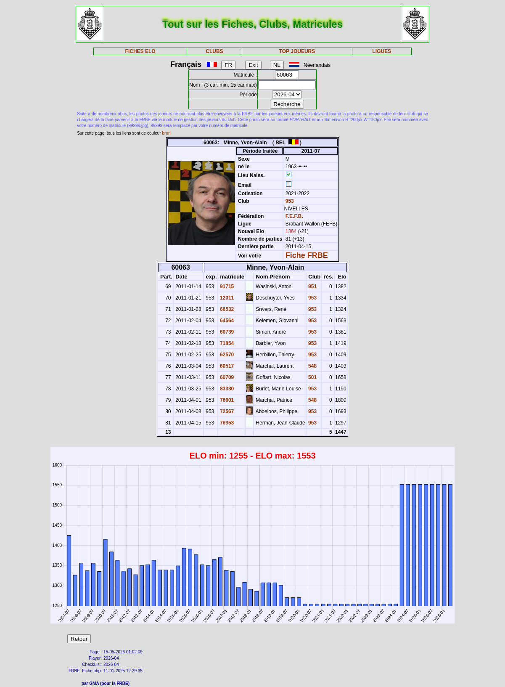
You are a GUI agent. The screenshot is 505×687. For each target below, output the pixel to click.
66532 (226, 309)
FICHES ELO (140, 51)
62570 (226, 355)
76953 (226, 423)
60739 (226, 332)
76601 (226, 400)
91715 (226, 286)
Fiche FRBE (307, 255)
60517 (226, 366)
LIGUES (382, 51)
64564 (226, 321)
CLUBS (214, 51)
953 (288, 201)
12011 (226, 298)
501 (312, 377)
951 (312, 286)
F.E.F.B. (294, 216)
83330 (226, 389)
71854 (226, 343)
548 (312, 366)
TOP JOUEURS (297, 51)
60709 (226, 377)
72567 (226, 411)
